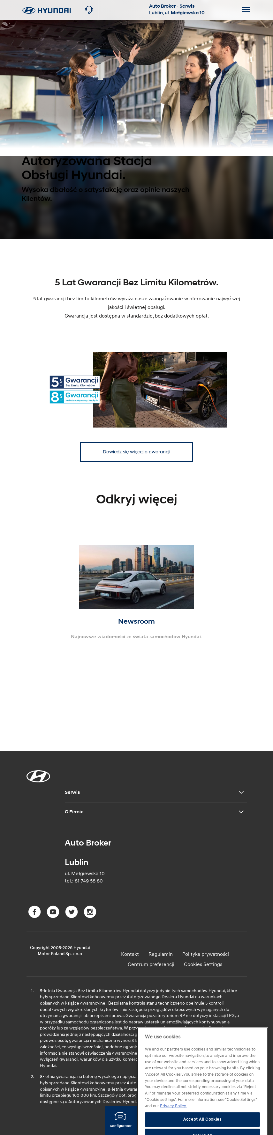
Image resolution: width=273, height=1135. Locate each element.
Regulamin (160, 954)
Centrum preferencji (151, 964)
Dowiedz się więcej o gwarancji (136, 452)
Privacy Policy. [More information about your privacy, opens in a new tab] (173, 1114)
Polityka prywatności (205, 954)
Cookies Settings (203, 964)
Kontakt (130, 954)
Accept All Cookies (202, 1127)
